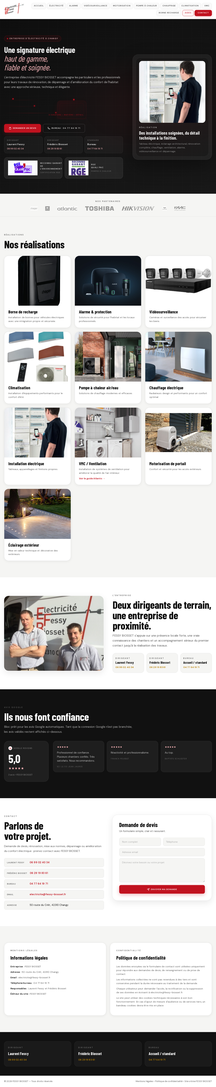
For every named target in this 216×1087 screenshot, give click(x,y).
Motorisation (121, 5)
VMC (206, 5)
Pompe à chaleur (146, 5)
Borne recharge (169, 13)
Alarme (73, 5)
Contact (203, 13)
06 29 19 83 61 (39, 873)
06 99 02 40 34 (40, 862)
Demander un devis (22, 128)
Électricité (56, 5)
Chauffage (169, 5)
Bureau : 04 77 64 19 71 (64, 128)
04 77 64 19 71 (39, 883)
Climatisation (190, 5)
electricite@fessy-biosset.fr (48, 894)
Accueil (39, 5)
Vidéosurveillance (96, 5)
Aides (188, 13)
